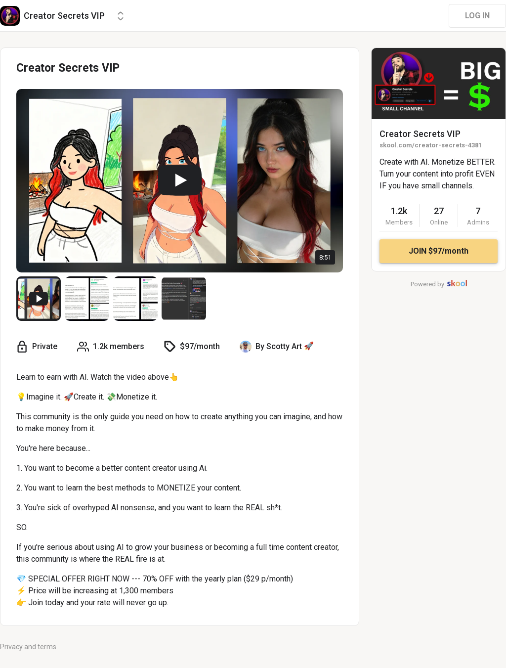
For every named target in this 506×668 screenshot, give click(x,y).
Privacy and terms (28, 647)
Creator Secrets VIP (420, 134)
